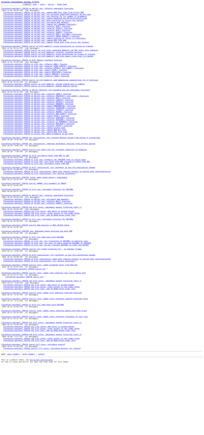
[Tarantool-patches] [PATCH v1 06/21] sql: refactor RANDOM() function (38, 124)
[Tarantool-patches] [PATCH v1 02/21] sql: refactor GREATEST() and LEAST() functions (46, 114)
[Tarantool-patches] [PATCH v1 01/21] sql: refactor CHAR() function (37, 112)
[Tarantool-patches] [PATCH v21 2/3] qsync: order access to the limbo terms (41, 393)
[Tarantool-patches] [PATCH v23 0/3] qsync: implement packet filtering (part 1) (41, 248)
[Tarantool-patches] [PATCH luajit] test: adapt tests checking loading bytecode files (44, 358)
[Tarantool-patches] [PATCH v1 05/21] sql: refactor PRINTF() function (38, 121)
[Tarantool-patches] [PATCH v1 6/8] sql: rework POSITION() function (37, 86)
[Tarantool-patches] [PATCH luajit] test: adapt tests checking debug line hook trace (44, 372)
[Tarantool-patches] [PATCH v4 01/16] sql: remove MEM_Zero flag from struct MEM (43, 14)
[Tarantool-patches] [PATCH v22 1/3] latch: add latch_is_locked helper (38, 341)
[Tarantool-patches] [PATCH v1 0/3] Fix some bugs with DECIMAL (32, 284)
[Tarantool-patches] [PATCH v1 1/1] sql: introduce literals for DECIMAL (37, 226)
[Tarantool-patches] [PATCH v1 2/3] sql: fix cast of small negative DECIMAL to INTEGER (47, 291)
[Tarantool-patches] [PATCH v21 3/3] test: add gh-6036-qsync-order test (39, 396)
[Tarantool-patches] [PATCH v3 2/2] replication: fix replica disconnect (39, 207)
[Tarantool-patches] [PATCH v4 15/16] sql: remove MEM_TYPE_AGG (34, 48)
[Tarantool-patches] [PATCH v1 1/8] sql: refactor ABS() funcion (35, 76)
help (39, 5)
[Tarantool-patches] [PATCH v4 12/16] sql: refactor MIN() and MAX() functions (42, 40)
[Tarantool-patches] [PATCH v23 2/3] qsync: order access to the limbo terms (41, 255)
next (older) (13, 423)
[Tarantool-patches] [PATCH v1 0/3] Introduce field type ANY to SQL (35, 186)
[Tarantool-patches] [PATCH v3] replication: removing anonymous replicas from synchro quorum (48, 172)
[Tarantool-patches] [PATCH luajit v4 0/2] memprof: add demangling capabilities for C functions (49, 95)
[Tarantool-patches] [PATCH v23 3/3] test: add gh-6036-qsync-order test (39, 257)
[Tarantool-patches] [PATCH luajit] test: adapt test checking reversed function (41, 351)
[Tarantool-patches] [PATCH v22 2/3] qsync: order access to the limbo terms (41, 343)
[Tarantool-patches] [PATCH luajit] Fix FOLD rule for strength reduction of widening (44, 179)
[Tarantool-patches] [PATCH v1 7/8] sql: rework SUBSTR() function (36, 88)
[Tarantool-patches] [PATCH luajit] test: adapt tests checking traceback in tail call (44, 379)
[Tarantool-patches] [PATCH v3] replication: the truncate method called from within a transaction (50, 164)
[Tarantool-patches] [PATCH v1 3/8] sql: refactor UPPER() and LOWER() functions (43, 81)
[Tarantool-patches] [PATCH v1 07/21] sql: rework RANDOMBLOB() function (39, 126)
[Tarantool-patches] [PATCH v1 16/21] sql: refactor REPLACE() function (38, 148)
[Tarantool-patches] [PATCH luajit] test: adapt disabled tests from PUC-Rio (39, 317)
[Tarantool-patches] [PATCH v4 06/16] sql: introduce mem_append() (36, 26)
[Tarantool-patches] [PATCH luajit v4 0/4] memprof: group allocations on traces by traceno (47, 55)
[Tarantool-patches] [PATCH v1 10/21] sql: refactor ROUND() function (37, 133)
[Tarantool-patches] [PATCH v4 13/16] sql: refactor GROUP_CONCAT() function (41, 43)
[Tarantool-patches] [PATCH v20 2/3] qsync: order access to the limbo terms (41, 405)
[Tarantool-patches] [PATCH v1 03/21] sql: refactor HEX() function (36, 117)
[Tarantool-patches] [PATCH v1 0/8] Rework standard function (31, 71)
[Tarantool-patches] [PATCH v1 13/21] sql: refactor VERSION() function (38, 141)
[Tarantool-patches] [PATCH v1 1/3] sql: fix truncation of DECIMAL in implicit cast (45, 288)
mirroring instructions (41, 430)
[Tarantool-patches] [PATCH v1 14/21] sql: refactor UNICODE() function (38, 143)
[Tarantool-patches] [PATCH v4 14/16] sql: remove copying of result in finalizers (44, 45)
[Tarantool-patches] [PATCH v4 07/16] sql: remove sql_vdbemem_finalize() (40, 28)
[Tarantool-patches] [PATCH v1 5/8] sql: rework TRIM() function (35, 83)
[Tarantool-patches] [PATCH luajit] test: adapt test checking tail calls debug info (43, 327)
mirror (55, 5)
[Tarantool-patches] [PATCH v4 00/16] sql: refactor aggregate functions (37, 9)
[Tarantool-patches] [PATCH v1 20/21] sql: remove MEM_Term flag (35, 157)
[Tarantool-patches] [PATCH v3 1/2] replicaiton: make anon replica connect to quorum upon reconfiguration (57, 205)
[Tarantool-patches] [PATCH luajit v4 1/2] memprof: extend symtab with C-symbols (44, 100)
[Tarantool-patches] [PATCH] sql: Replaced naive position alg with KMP (36, 277)
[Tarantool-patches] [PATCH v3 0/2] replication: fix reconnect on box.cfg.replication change (48, 200)
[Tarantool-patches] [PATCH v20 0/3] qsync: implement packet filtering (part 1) (41, 401)
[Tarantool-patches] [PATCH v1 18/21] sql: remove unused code (34, 152)
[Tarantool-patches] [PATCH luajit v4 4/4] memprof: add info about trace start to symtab (48, 67)
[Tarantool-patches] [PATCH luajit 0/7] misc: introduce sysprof (33, 413)
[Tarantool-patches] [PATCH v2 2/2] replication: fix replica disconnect (39, 312)
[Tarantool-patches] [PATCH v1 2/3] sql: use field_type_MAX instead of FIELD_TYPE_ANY (46, 193)
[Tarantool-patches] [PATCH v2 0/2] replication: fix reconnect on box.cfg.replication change (48, 305)
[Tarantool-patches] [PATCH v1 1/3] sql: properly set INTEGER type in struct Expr (44, 191)
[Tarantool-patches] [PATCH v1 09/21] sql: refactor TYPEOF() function (38, 131)
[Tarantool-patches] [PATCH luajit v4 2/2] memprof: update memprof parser (40, 102)
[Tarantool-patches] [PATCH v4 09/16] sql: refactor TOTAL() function (37, 33)
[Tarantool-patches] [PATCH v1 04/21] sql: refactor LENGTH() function (38, 119)
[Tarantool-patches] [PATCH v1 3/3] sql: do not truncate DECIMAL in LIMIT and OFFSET (46, 293)
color (46, 5)
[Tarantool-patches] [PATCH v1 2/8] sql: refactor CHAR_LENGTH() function (40, 79)
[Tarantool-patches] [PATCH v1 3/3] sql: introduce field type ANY (36, 195)
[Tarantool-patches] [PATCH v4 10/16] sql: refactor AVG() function (36, 36)
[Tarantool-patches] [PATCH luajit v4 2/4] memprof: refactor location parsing (42, 62)
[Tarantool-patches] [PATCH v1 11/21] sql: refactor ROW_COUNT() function (40, 136)
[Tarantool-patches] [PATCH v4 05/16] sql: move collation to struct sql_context (43, 24)
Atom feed (66, 5)
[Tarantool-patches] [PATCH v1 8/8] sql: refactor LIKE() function (36, 90)
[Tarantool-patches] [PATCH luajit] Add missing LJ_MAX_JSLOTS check (35, 269)
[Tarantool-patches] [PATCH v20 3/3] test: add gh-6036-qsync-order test (39, 408)
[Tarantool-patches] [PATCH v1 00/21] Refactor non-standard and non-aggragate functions (45, 107)
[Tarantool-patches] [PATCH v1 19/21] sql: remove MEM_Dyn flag (34, 155)
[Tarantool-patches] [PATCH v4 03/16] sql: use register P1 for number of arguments (45, 19)
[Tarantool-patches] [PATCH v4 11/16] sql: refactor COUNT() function (37, 38)
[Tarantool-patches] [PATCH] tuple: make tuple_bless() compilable (34, 212)
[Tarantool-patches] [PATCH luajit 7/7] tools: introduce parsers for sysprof (42, 417)
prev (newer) (29, 423)
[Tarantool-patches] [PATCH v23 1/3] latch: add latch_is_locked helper (38, 253)
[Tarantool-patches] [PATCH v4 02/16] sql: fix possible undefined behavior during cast (47, 17)
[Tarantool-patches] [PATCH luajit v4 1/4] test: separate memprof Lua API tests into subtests (50, 59)
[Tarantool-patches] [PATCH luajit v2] (26, 322)
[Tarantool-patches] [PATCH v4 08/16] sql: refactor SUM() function (36, 31)
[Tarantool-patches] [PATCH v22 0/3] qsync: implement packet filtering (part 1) (41, 336)
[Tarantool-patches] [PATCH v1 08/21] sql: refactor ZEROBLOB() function (39, 129)
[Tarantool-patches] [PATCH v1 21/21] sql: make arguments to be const (38, 160)
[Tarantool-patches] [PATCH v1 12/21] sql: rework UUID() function (36, 138)
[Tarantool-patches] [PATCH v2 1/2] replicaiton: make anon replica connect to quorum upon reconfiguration (57, 310)
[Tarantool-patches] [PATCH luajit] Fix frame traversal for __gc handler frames (41, 298)
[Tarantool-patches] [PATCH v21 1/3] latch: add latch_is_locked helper (38, 391)
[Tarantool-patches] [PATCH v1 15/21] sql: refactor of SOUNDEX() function (40, 145)
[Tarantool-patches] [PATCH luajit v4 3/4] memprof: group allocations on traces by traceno (49, 64)
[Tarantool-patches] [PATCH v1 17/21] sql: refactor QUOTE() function (37, 150)
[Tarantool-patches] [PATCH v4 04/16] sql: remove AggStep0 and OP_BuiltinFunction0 (45, 21)
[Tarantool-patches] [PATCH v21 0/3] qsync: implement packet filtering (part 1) (41, 386)
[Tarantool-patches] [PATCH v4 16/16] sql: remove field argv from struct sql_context (46, 50)
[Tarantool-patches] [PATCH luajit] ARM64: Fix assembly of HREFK (33, 219)
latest (41, 423)
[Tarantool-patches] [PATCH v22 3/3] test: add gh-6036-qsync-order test (39, 346)
